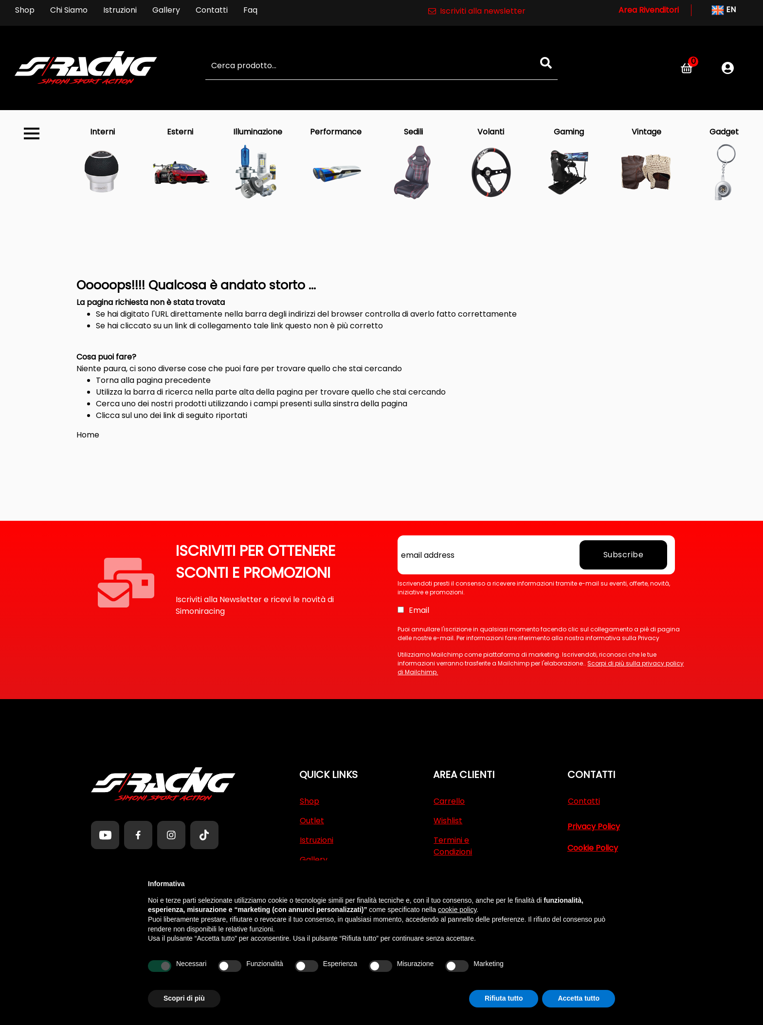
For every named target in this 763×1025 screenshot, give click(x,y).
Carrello (449, 801)
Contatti (212, 10)
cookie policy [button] (457, 909)
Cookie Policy (592, 848)
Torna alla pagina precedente (153, 380)
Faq (250, 10)
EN (723, 10)
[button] (546, 63)
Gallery (166, 10)
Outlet (312, 820)
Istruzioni (120, 10)
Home (87, 434)
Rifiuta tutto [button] (504, 998)
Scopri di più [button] (184, 998)
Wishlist (448, 820)
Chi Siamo (69, 10)
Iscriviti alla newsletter (477, 11)
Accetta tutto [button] (579, 998)
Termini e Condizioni (453, 846)
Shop (25, 10)
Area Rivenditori (648, 10)
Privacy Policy (593, 826)
